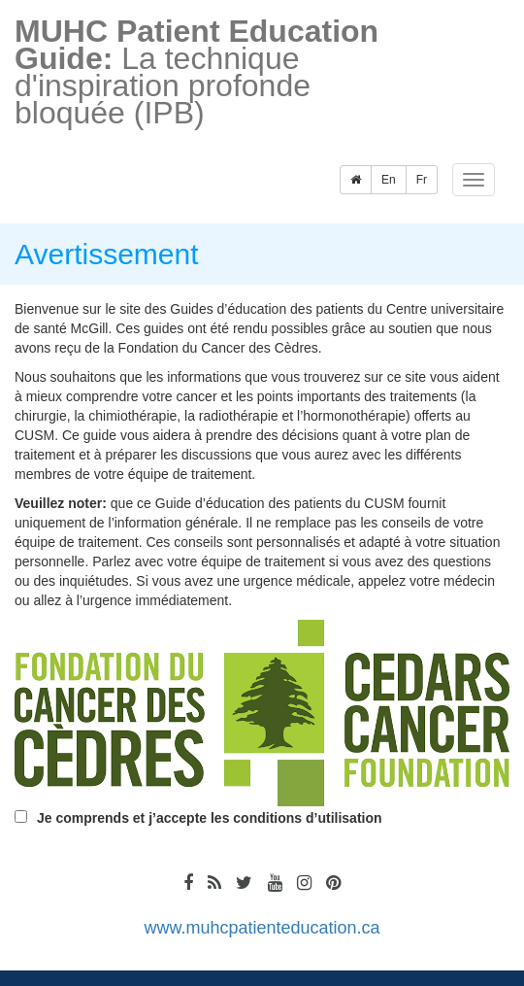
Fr (421, 180)
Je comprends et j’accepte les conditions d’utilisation (209, 818)
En (388, 180)
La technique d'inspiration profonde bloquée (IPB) (196, 70)
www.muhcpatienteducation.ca (261, 927)
